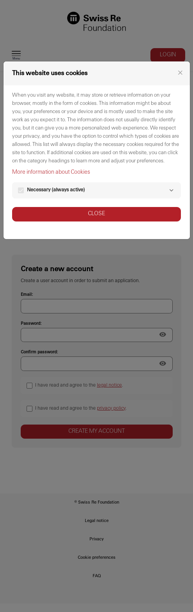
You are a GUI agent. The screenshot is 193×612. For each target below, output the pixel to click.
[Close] (180, 72)
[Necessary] (171, 190)
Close (96, 213)
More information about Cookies (51, 172)
